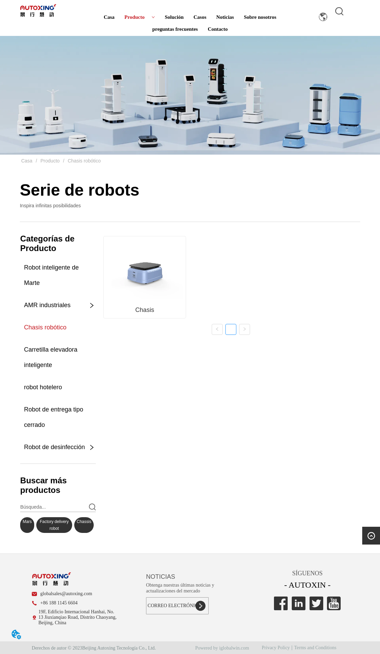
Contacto (217, 29)
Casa (109, 17)
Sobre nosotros (260, 17)
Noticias (225, 17)
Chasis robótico (83, 161)
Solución (174, 17)
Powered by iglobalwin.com (222, 648)
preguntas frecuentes (175, 29)
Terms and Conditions (315, 647)
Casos (200, 17)
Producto (140, 17)
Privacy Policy (276, 647)
